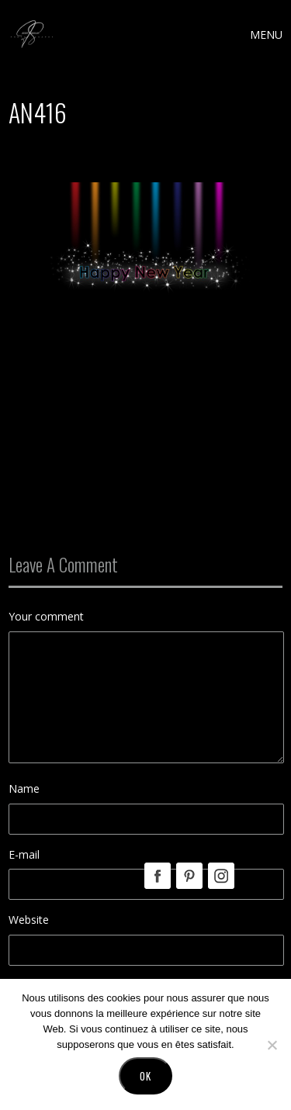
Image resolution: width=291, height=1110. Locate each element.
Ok (145, 1076)
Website (29, 919)
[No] (271, 1045)
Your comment (46, 616)
